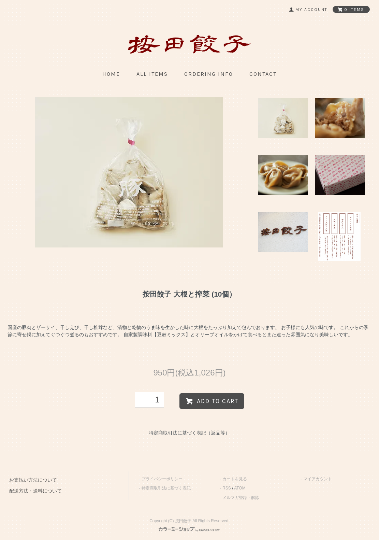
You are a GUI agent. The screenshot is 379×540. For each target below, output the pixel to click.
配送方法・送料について (35, 491)
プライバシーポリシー (162, 479)
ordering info (208, 74)
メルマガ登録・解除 (240, 497)
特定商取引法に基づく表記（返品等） (189, 433)
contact (263, 74)
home (111, 74)
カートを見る (234, 479)
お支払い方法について (33, 480)
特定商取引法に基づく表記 (166, 488)
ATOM (240, 488)
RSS (226, 488)
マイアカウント (317, 479)
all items (152, 74)
